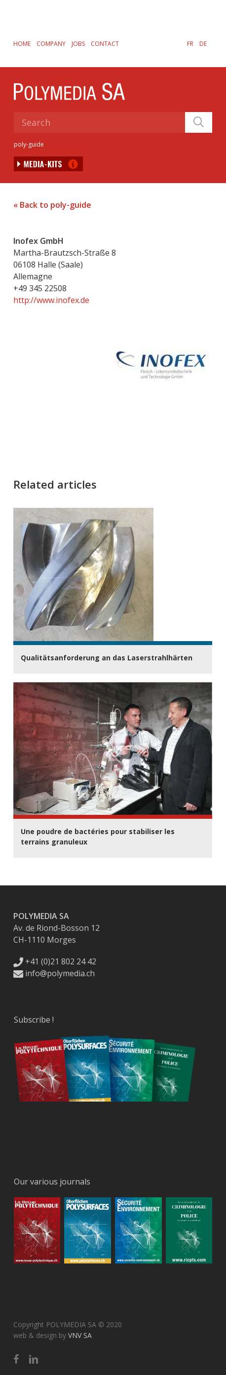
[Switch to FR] (190, 43)
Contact (105, 43)
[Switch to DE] (203, 43)
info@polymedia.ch (54, 973)
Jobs (78, 43)
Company (51, 43)
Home (22, 43)
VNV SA (80, 1335)
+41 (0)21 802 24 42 (54, 961)
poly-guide (29, 144)
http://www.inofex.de (51, 300)
